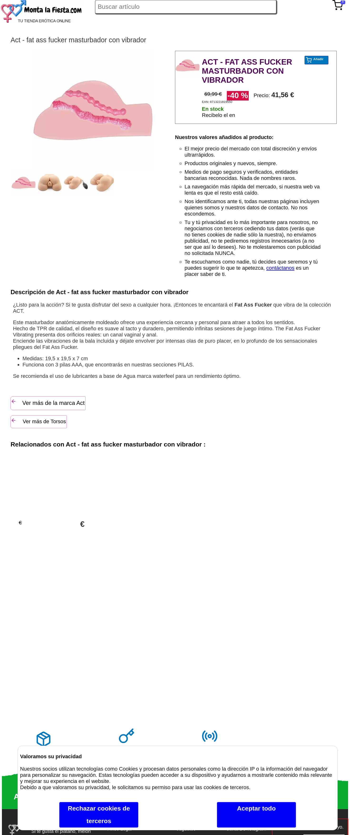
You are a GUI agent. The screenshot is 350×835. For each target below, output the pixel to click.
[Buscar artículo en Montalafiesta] (185, 7)
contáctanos (280, 268)
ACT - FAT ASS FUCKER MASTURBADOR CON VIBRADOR (247, 71)
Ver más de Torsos (38, 421)
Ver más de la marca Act (48, 402)
